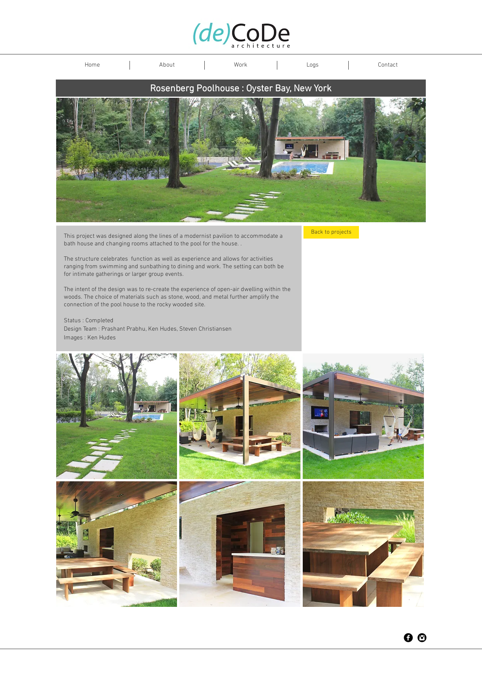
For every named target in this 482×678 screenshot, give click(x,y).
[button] (117, 416)
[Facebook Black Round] (408, 637)
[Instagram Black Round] (422, 637)
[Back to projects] (331, 232)
